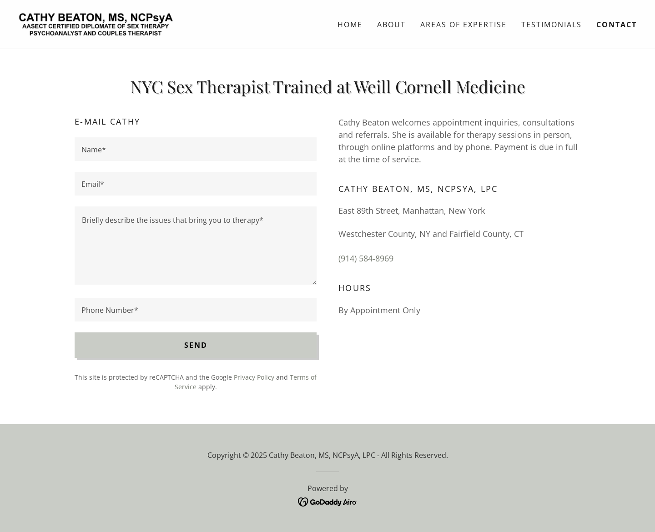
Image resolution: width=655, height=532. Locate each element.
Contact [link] (616, 25)
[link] (95, 23)
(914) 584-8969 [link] (365, 258)
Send (195, 345)
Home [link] (350, 25)
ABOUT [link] (391, 25)
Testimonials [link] (551, 25)
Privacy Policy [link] (254, 377)
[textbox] (196, 149)
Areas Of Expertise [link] (463, 25)
